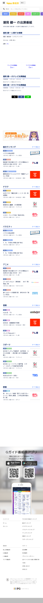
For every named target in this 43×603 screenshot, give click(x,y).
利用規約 (24, 553)
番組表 (6, 14)
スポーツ (35, 14)
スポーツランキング (27, 539)
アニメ (21, 14)
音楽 (28, 14)
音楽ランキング (26, 536)
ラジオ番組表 (6, 559)
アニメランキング (27, 533)
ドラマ (13, 14)
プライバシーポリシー (28, 556)
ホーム (5, 523)
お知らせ (24, 569)
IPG (8, 44)
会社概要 (24, 550)
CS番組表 (5, 556)
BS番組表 (5, 553)
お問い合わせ (26, 566)
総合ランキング (26, 523)
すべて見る (36, 147)
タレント (5, 526)
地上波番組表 (6, 550)
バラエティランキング (28, 529)
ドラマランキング (27, 526)
